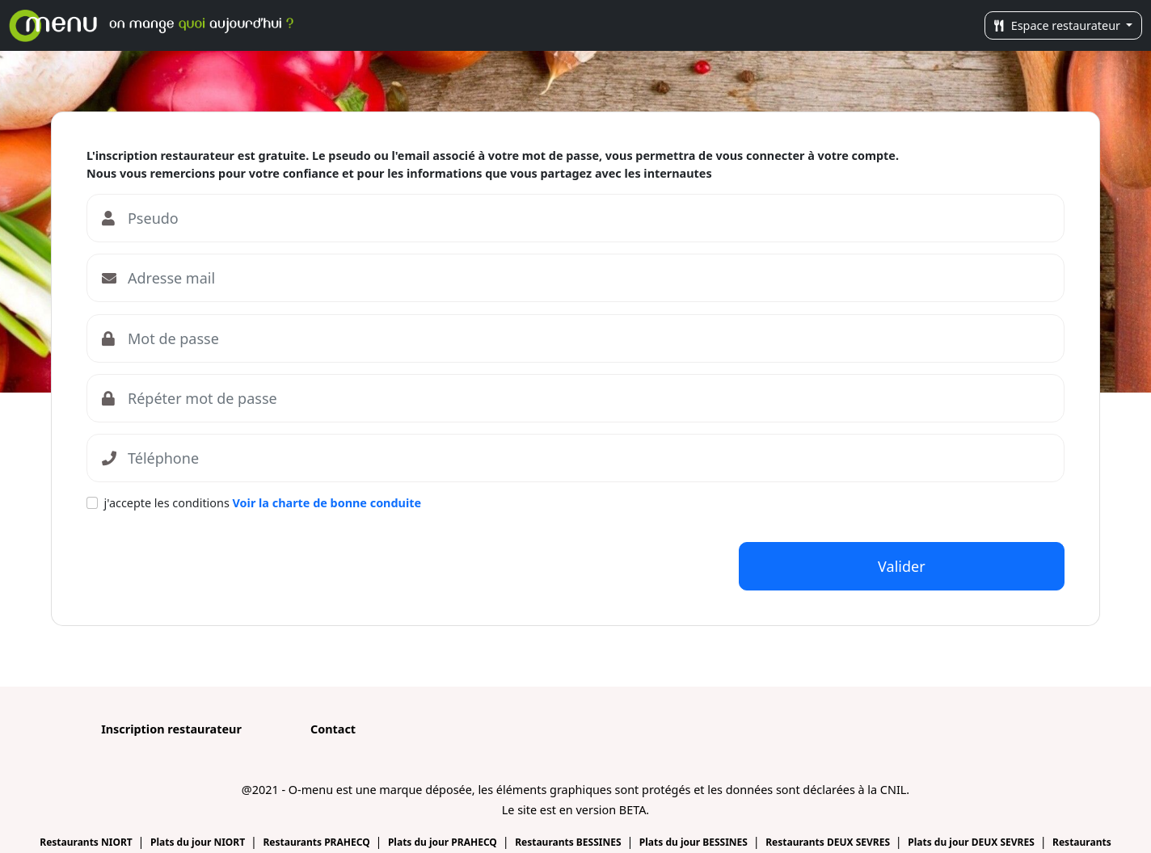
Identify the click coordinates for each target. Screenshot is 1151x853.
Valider (901, 566)
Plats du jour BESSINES (694, 842)
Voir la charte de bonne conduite (327, 503)
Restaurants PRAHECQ (317, 842)
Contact (333, 729)
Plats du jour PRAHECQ (444, 842)
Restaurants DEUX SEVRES (828, 842)
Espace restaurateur (1059, 25)
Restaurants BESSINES (569, 842)
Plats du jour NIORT (198, 842)
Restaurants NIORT (87, 842)
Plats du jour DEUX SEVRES (972, 842)
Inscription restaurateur (171, 729)
